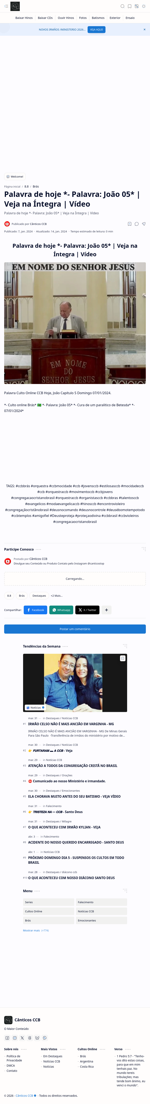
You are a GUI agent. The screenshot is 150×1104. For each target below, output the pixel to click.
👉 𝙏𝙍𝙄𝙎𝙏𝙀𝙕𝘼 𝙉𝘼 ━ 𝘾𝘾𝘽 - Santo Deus (55, 812)
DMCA (11, 1065)
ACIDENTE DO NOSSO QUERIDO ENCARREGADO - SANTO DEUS (76, 842)
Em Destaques (52, 1056)
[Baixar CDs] (45, 18)
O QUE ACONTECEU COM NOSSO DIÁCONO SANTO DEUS (71, 878)
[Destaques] (39, 595)
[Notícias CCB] (70, 718)
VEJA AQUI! (96, 29)
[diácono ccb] (69, 872)
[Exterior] (115, 18)
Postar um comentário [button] (75, 629)
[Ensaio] (130, 18)
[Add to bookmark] (122, 658)
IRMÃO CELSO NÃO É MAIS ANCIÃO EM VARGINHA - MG (71, 724)
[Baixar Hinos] (24, 18)
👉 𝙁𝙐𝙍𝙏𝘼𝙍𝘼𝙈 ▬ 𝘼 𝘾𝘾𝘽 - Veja (50, 750)
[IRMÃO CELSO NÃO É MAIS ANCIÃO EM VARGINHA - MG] (75, 683)
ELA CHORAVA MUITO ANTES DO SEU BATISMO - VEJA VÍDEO (74, 796)
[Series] (48, 902)
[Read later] (129, 224)
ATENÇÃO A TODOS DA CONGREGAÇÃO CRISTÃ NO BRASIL (73, 766)
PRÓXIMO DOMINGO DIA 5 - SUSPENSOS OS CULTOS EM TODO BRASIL (76, 860)
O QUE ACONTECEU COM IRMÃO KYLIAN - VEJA (64, 827)
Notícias (48, 1066)
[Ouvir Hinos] (66, 18)
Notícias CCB (51, 1061)
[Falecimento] (54, 806)
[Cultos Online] (48, 911)
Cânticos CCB (26, 1096)
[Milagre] (67, 821)
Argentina (86, 1061)
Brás (83, 1056)
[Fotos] (83, 18)
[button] (6, 6)
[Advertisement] (75, 69)
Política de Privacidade (14, 1058)
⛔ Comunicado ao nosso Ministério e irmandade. (67, 781)
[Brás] (22, 595)
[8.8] (9, 595)
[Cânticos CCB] (15, 6)
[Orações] (67, 775)
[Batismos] (98, 18)
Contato (12, 1071)
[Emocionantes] (71, 790)
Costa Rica (87, 1066)
